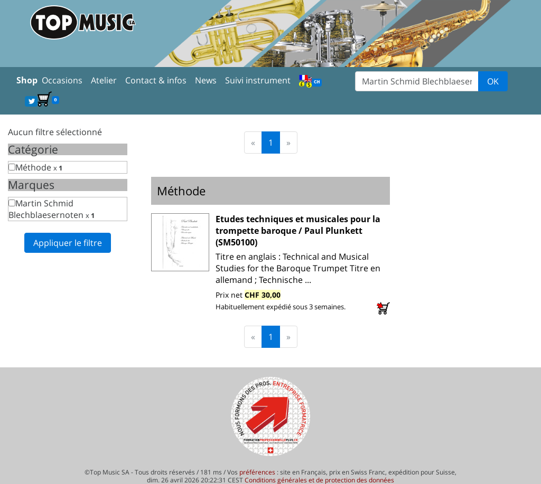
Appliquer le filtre (67, 243)
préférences (257, 472)
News (206, 80)
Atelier (104, 80)
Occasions (62, 80)
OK (493, 81)
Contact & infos (155, 80)
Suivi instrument (258, 80)
